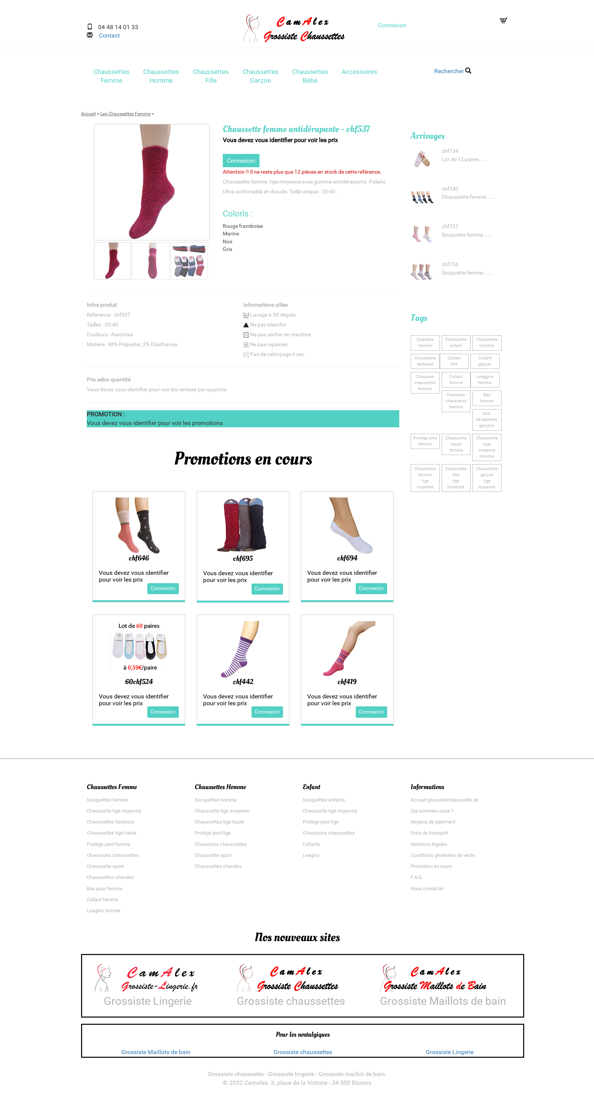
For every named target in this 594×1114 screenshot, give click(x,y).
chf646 (139, 560)
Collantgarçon (485, 363)
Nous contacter (427, 891)
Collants (311, 846)
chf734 (450, 154)
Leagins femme (103, 913)
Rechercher (452, 71)
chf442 (243, 684)
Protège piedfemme (425, 443)
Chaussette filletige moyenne (456, 480)
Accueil (88, 116)
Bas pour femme (104, 891)
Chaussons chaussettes (113, 857)
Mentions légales (429, 846)
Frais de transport (429, 835)
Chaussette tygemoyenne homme (487, 449)
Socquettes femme (107, 802)
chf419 (347, 684)
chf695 (243, 561)
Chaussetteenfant (456, 345)
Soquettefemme (425, 345)
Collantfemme (456, 382)
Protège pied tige (213, 835)
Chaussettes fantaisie (110, 824)
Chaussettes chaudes (110, 880)
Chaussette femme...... (468, 199)
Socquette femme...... (467, 237)
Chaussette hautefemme (456, 446)
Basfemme (487, 400)
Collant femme (102, 902)
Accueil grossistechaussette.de (444, 802)
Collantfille (454, 363)
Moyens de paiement (433, 824)
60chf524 (139, 684)
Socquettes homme (216, 802)
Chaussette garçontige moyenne (487, 480)
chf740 (450, 191)
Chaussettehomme (487, 345)
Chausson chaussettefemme (456, 403)
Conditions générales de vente (443, 857)
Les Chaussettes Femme (125, 116)
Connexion (392, 25)
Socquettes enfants (324, 802)
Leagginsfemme (485, 382)
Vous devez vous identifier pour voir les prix (280, 142)
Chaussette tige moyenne (114, 813)
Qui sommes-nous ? (432, 813)
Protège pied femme (108, 846)
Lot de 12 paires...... (465, 161)
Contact (106, 35)
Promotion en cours (431, 869)
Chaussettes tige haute (111, 835)
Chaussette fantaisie (425, 363)
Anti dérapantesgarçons (486, 422)
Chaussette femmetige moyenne (425, 480)
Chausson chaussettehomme (425, 385)
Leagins (311, 857)
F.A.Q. (417, 880)
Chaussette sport (105, 869)
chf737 (450, 229)
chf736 (450, 267)
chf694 (347, 560)
